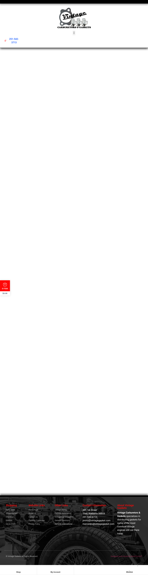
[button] (74, 33)
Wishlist (129, 572)
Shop (18, 572)
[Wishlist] (129, 569)
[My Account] (55, 569)
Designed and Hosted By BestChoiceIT (126, 557)
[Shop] (18, 569)
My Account (55, 572)
